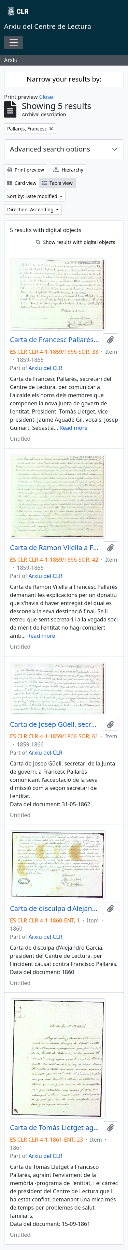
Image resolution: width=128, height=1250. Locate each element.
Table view (57, 183)
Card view (21, 183)
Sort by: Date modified (33, 196)
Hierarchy (68, 169)
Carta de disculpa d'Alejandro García (55, 908)
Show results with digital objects (75, 242)
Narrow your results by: (64, 79)
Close (46, 97)
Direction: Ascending (31, 209)
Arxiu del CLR (45, 368)
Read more (73, 428)
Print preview (25, 169)
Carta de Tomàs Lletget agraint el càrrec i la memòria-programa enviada (55, 1128)
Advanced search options (50, 149)
